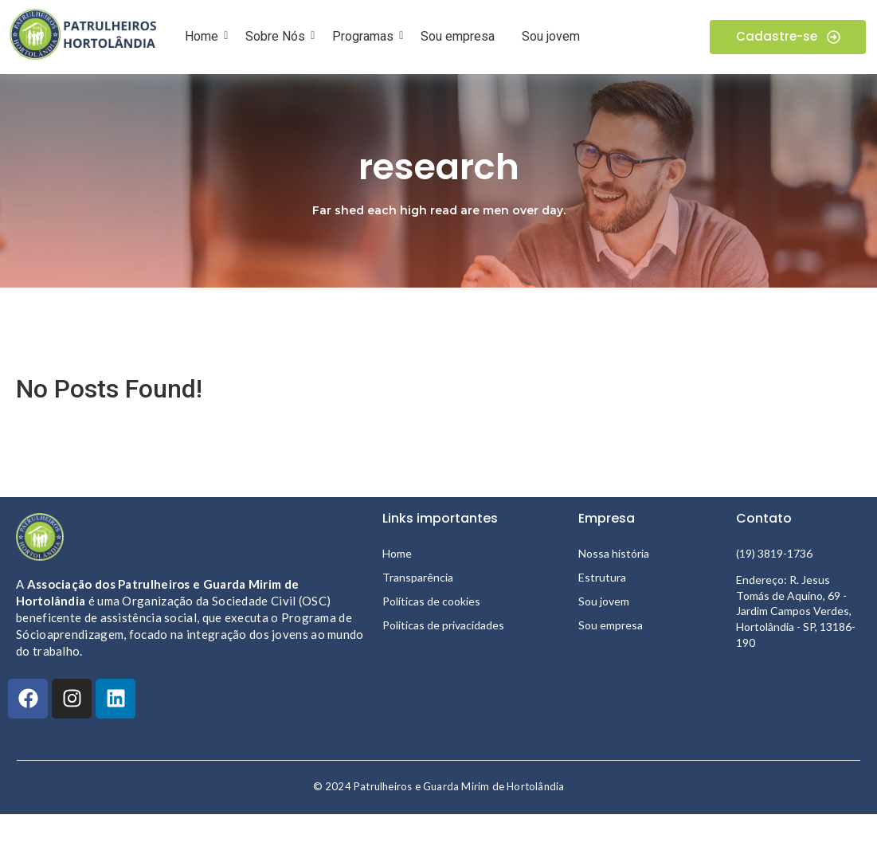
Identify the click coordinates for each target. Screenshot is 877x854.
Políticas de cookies (431, 601)
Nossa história (613, 553)
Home (204, 36)
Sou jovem (551, 36)
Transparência (417, 577)
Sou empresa (458, 36)
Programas (365, 36)
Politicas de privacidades (443, 625)
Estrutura (602, 577)
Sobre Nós (278, 36)
